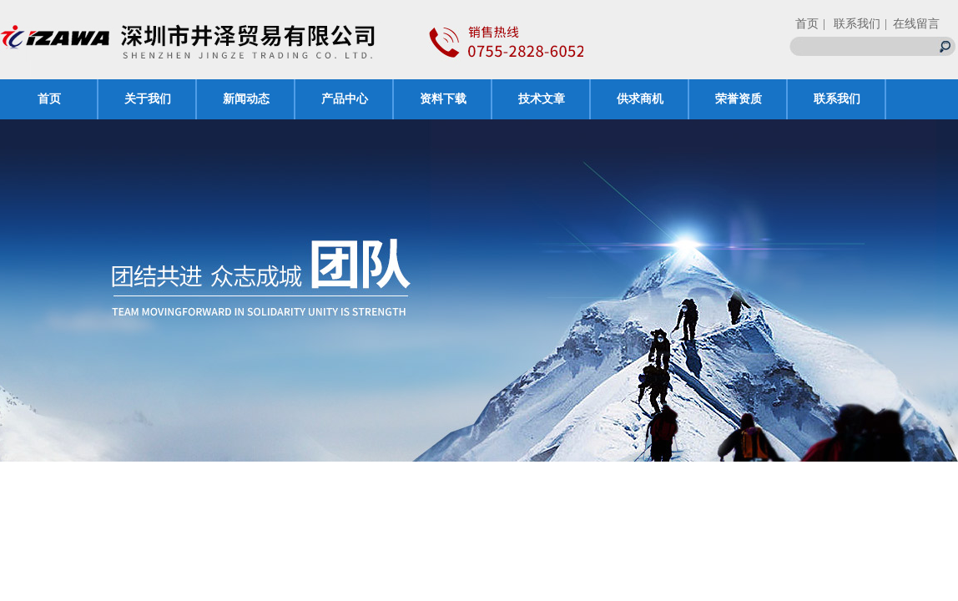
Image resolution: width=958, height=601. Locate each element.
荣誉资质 (738, 99)
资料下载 (443, 99)
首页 (807, 24)
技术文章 (541, 99)
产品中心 (344, 99)
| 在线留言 (912, 24)
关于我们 (147, 99)
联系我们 (837, 99)
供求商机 (640, 99)
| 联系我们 (851, 24)
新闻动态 (246, 99)
